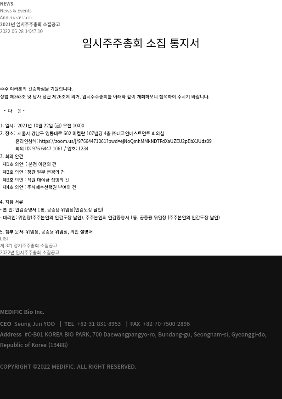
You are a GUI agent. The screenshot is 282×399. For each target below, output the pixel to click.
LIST (4, 238)
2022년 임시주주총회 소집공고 (29, 252)
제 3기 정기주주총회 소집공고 (28, 245)
